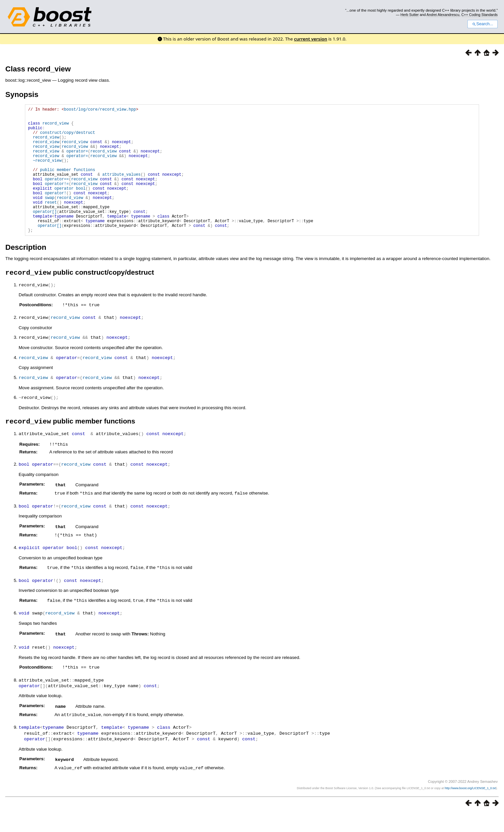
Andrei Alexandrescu (442, 15)
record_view (56, 127)
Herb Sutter (410, 15)
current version (310, 39)
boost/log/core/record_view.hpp (100, 110)
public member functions (67, 183)
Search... (482, 24)
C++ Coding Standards (479, 15)
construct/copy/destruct (67, 138)
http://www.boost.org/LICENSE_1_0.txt (470, 807)
